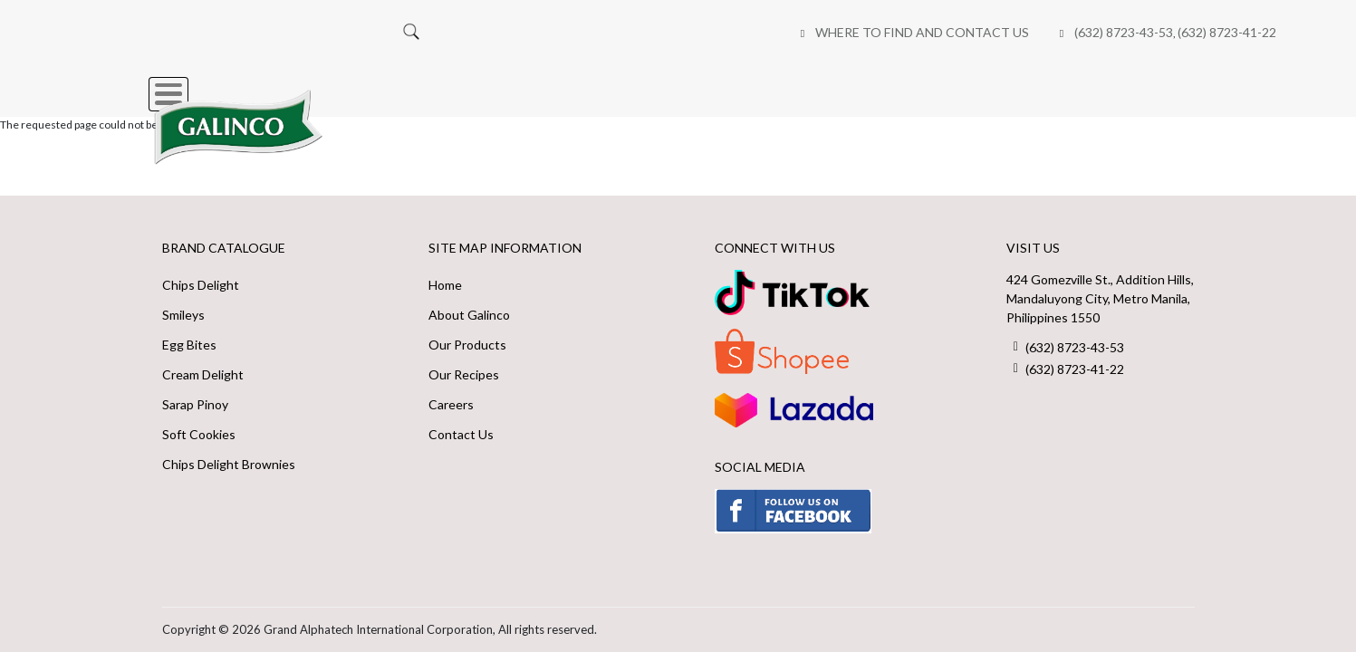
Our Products (467, 344)
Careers (973, 84)
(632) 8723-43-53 (673, 32)
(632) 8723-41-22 (776, 32)
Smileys (183, 314)
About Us (601, 84)
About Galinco (469, 314)
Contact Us (461, 434)
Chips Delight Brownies (228, 464)
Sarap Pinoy (195, 404)
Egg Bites (189, 344)
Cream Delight (203, 374)
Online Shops (853, 84)
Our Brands (481, 84)
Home (375, 84)
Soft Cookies (199, 434)
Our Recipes (719, 84)
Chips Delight (200, 284)
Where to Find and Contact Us (472, 32)
